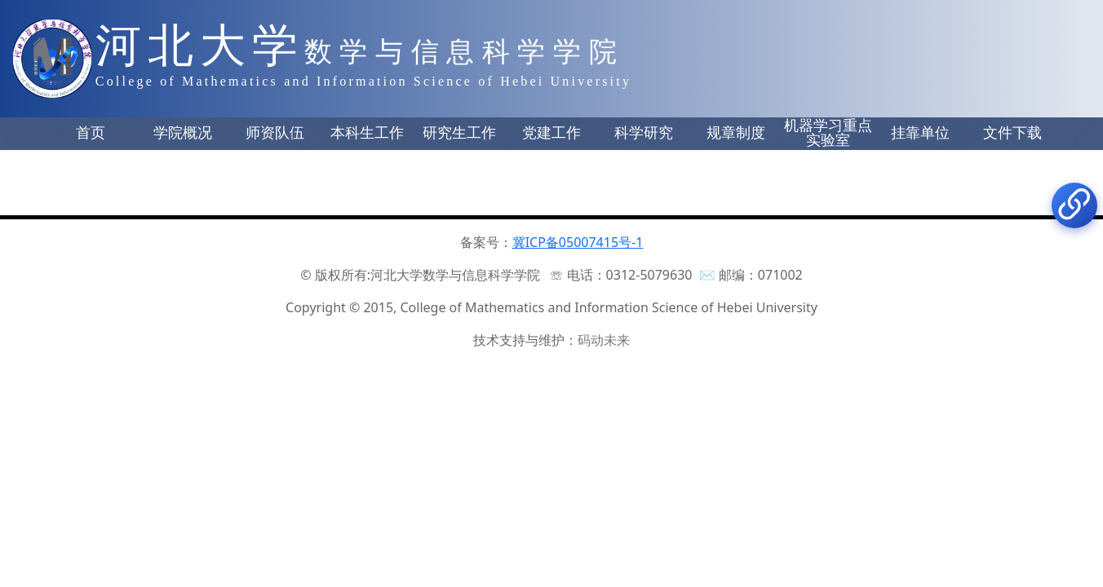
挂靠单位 (920, 133)
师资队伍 (275, 133)
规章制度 (736, 133)
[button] (90, 133)
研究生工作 (459, 133)
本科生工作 (367, 133)
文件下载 (1012, 133)
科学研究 (643, 133)
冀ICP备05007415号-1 (578, 242)
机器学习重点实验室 (828, 132)
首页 (90, 133)
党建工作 (551, 133)
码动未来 (604, 340)
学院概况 (182, 133)
